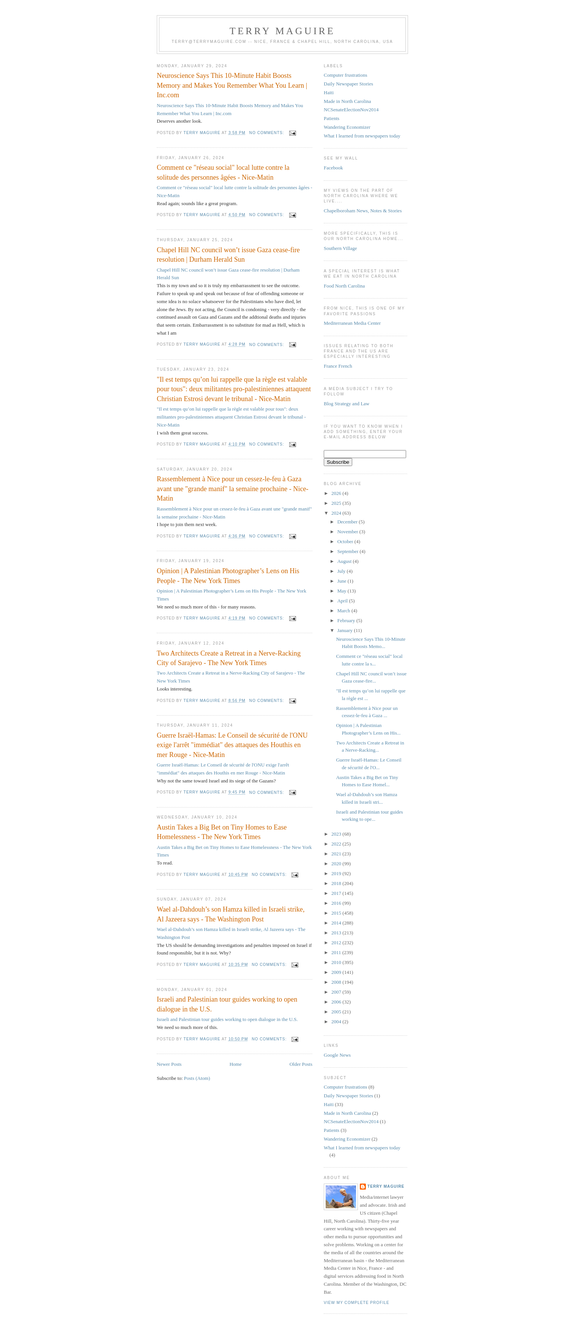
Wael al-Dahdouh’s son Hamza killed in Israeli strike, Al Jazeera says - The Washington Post (230, 914)
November (348, 531)
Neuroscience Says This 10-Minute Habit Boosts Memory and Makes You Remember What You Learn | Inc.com (232, 85)
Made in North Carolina (347, 101)
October (345, 541)
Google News (337, 1055)
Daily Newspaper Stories (348, 84)
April (343, 601)
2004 (336, 1021)
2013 (336, 933)
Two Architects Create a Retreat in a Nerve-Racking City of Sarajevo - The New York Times (229, 658)
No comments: (267, 133)
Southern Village (340, 248)
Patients (331, 118)
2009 (336, 972)
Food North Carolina (344, 286)
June (342, 581)
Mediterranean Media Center (352, 323)
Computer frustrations (345, 75)
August (345, 561)
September (348, 551)
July (342, 571)
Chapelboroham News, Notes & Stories (363, 210)
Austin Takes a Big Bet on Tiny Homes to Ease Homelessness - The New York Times (222, 832)
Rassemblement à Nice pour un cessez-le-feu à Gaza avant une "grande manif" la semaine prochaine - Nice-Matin (233, 488)
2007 (336, 992)
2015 (336, 913)
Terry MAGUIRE (282, 30)
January (345, 630)
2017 (336, 893)
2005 (336, 1012)
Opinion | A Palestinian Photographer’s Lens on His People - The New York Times (228, 575)
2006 (336, 1002)
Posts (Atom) (197, 1078)
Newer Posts (169, 1064)
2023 (336, 834)
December (348, 522)
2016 (336, 903)
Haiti (329, 92)
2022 (336, 844)
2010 (336, 962)
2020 (336, 863)
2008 (336, 982)
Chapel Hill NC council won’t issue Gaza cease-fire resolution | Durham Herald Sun (228, 254)
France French (338, 366)
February (346, 620)
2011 (336, 952)
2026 (336, 493)
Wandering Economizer (347, 127)
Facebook (333, 168)
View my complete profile (356, 1303)
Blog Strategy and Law (346, 403)
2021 (336, 854)
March (344, 610)
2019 (336, 873)
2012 (336, 942)
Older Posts (301, 1064)
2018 (336, 883)
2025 (336, 503)
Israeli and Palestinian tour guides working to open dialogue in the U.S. (227, 1004)
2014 (336, 923)
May (342, 591)
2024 (336, 513)
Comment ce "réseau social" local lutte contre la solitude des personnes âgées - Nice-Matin (223, 172)
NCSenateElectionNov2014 (351, 109)
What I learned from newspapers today (362, 136)
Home (236, 1064)
